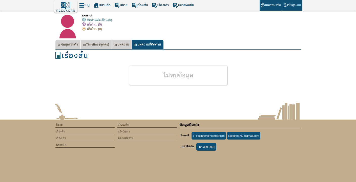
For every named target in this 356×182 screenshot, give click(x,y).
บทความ (121, 45)
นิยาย (121, 5)
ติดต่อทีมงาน (125, 138)
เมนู (84, 5)
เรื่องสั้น (140, 5)
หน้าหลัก (102, 5)
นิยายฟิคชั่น (183, 5)
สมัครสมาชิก (271, 5)
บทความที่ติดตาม (147, 45)
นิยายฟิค (61, 144)
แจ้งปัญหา (124, 131)
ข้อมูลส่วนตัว (68, 45)
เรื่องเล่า (160, 5)
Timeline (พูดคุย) (96, 45)
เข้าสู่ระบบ (292, 5)
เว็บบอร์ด (123, 124)
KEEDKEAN (66, 10)
